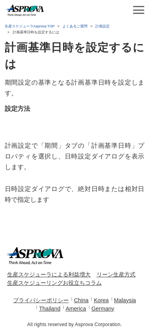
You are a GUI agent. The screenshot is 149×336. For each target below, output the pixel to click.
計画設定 (102, 26)
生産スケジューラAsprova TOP (30, 26)
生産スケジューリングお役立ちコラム (54, 283)
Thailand (49, 308)
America (76, 308)
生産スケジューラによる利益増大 (49, 274)
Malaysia (125, 300)
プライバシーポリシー (41, 300)
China (81, 300)
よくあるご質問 (74, 26)
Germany (102, 308)
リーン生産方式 (116, 274)
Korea (101, 300)
